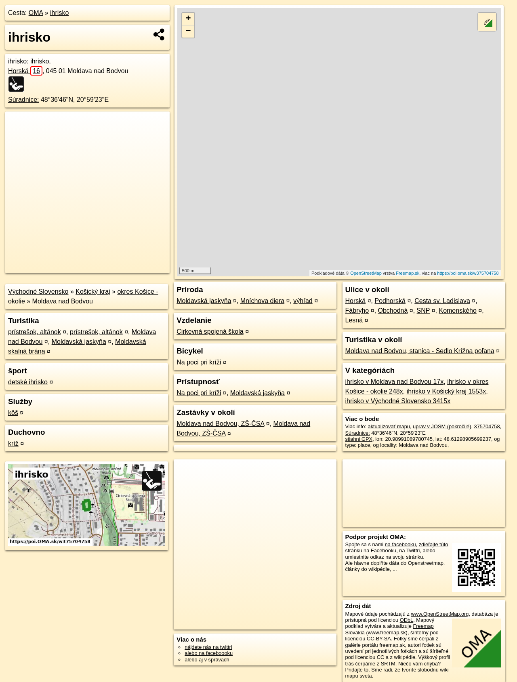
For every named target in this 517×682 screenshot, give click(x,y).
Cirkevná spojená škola (210, 331)
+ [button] (188, 19)
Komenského (457, 310)
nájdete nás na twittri (208, 647)
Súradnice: (23, 99)
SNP (423, 310)
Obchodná (393, 310)
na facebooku (400, 544)
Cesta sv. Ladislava (442, 300)
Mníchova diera (262, 300)
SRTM (388, 664)
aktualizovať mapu (389, 426)
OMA (36, 12)
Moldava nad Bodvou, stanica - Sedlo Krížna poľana (419, 350)
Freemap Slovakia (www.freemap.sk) (389, 629)
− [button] (188, 31)
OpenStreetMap (366, 273)
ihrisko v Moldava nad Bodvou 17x (394, 381)
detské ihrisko (28, 382)
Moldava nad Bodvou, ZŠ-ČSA (220, 423)
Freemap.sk (407, 273)
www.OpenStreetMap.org (440, 614)
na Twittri (409, 550)
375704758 (487, 426)
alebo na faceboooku (209, 653)
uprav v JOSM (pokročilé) (442, 426)
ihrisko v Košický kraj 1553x (446, 391)
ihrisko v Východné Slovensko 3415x (398, 401)
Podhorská (390, 300)
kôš (13, 412)
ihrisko (59, 12)
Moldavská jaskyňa (79, 341)
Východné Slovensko (38, 291)
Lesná (354, 320)
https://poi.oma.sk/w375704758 (467, 273)
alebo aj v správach (207, 660)
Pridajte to (357, 670)
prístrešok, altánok (34, 331)
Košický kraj (93, 291)
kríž (13, 443)
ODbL (406, 620)
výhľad (302, 300)
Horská (25, 71)
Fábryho (357, 310)
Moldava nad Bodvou (62, 301)
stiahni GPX (359, 439)
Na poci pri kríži (199, 362)
